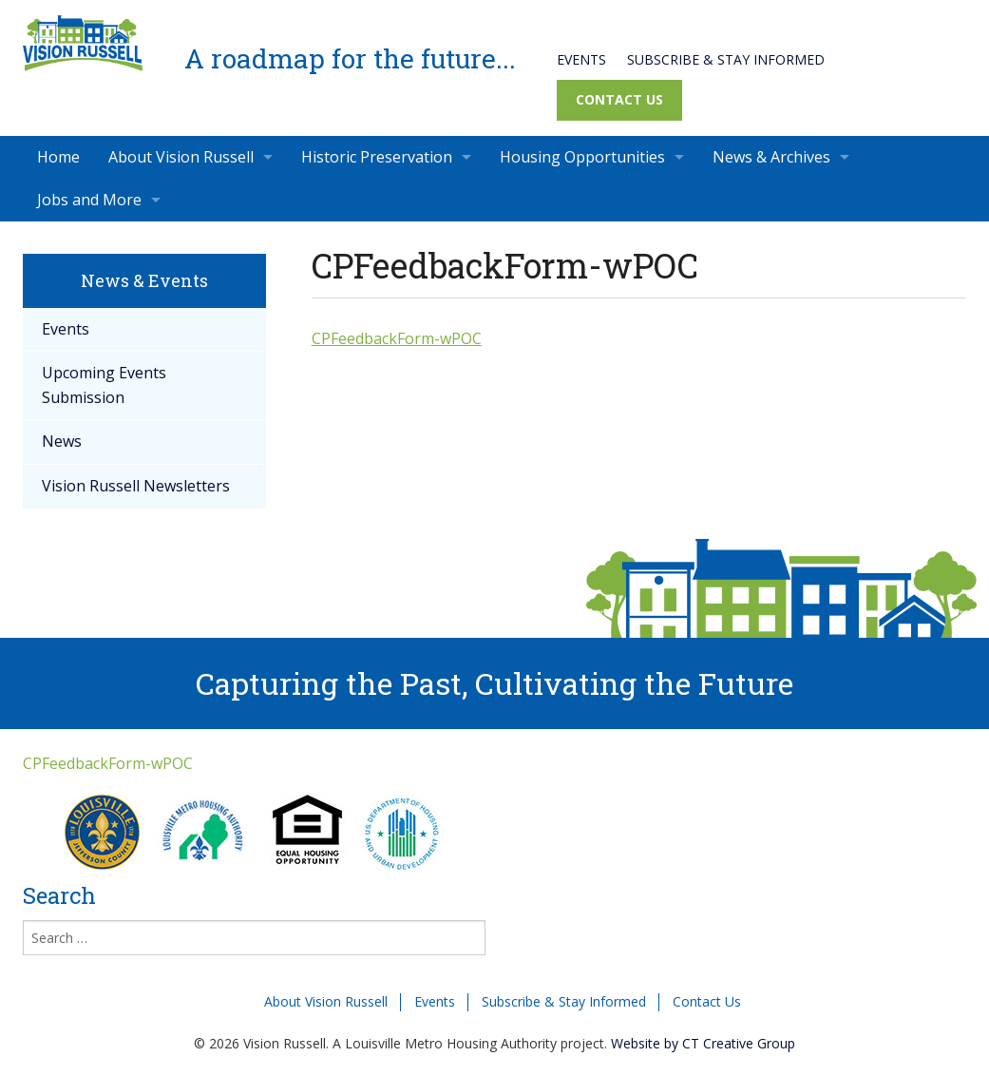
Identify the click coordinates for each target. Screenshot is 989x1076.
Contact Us (619, 99)
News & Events (144, 280)
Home (58, 156)
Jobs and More (89, 199)
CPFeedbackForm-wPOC (397, 338)
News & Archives (771, 156)
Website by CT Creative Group (703, 1043)
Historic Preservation (376, 156)
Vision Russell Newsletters (136, 485)
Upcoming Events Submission (104, 385)
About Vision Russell (181, 156)
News (62, 441)
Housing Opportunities (582, 156)
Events (581, 59)
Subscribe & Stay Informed (726, 59)
